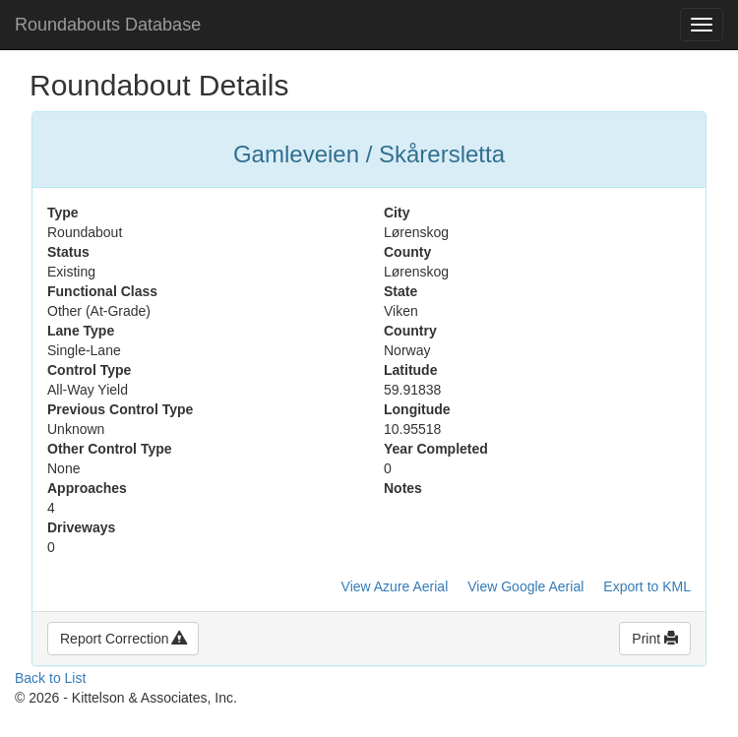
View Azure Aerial (395, 586)
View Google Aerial (525, 586)
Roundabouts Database (108, 24)
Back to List (50, 678)
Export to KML (647, 586)
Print (655, 638)
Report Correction (123, 638)
